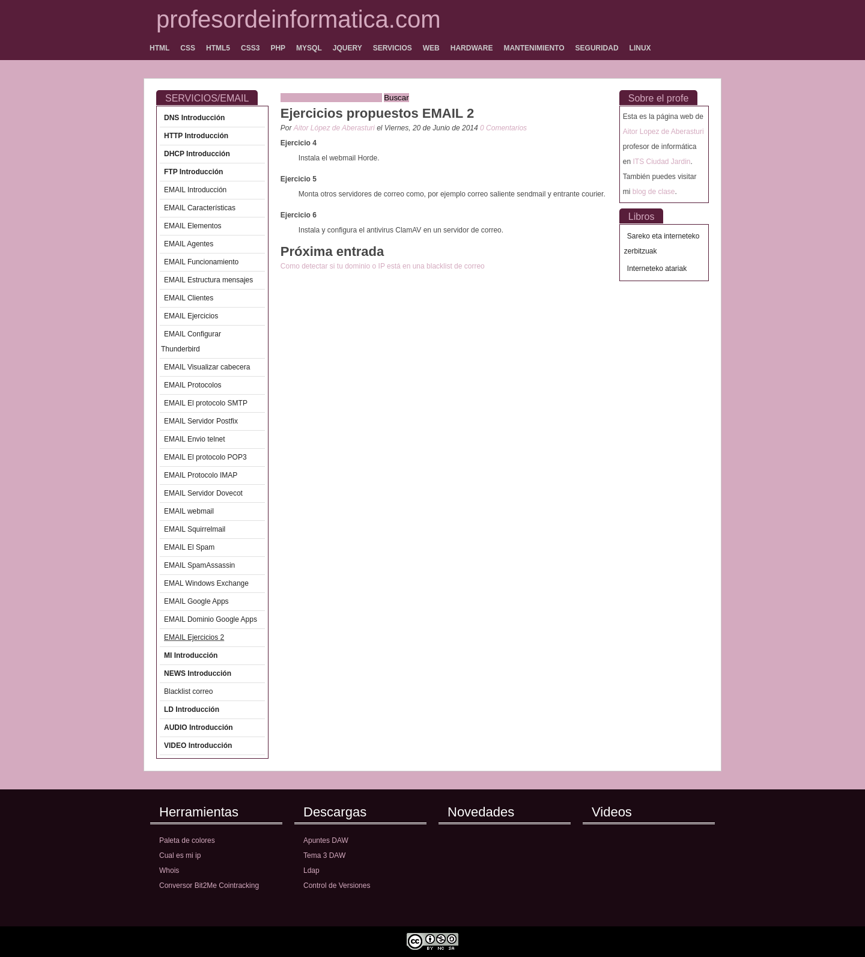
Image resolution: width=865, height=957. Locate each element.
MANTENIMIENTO (533, 48)
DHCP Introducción (197, 154)
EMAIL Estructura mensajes (208, 280)
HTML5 (218, 48)
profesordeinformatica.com (298, 19)
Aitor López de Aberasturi (335, 128)
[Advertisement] (421, 278)
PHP (277, 48)
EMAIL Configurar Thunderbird (191, 341)
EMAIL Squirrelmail (194, 529)
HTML (159, 48)
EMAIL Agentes (188, 244)
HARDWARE (472, 48)
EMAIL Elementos (193, 226)
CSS (187, 48)
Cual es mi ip (180, 855)
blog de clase (654, 191)
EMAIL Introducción (195, 190)
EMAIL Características (199, 208)
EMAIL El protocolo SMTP (205, 403)
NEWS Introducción (197, 673)
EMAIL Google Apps (196, 601)
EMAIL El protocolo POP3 (205, 457)
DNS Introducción (194, 118)
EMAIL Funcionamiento (201, 262)
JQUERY (347, 48)
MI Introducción (190, 655)
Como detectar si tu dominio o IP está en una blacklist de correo (383, 266)
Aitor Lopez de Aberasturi (663, 131)
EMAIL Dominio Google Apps (210, 619)
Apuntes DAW (325, 840)
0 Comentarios (503, 128)
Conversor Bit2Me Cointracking (209, 885)
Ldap (311, 870)
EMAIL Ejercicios (191, 316)
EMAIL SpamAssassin (199, 565)
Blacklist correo (188, 691)
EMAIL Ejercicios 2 (194, 637)
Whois (169, 870)
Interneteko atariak (657, 268)
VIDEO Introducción (198, 745)
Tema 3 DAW (324, 855)
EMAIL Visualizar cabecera (207, 367)
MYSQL (309, 48)
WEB (431, 48)
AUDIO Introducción (198, 727)
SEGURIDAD (597, 48)
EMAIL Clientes (188, 298)
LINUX (640, 48)
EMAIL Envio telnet (194, 439)
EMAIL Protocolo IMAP (200, 475)
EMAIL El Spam (189, 547)
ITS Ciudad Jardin (661, 161)
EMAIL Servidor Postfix (201, 421)
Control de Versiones (336, 885)
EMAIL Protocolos (193, 385)
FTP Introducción (193, 172)
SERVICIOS (392, 48)
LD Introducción (191, 709)
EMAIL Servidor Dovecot (203, 493)
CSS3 (250, 48)
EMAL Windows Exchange (206, 583)
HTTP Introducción (196, 136)
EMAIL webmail (189, 511)
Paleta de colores (187, 840)
